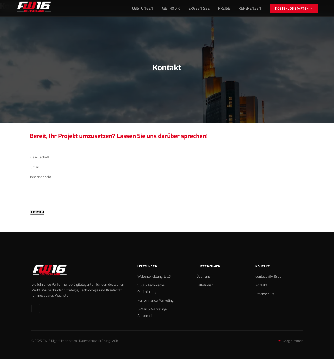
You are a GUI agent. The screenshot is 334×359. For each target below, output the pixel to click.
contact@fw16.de (268, 276)
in (36, 308)
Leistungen (142, 8)
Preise (224, 8)
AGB (115, 341)
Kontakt (261, 285)
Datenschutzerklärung (94, 341)
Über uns (203, 276)
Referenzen (250, 8)
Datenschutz (264, 294)
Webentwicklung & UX (154, 276)
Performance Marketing (155, 300)
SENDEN (37, 212)
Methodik (171, 8)
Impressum (69, 341)
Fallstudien (205, 285)
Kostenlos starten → (294, 8)
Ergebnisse (199, 8)
